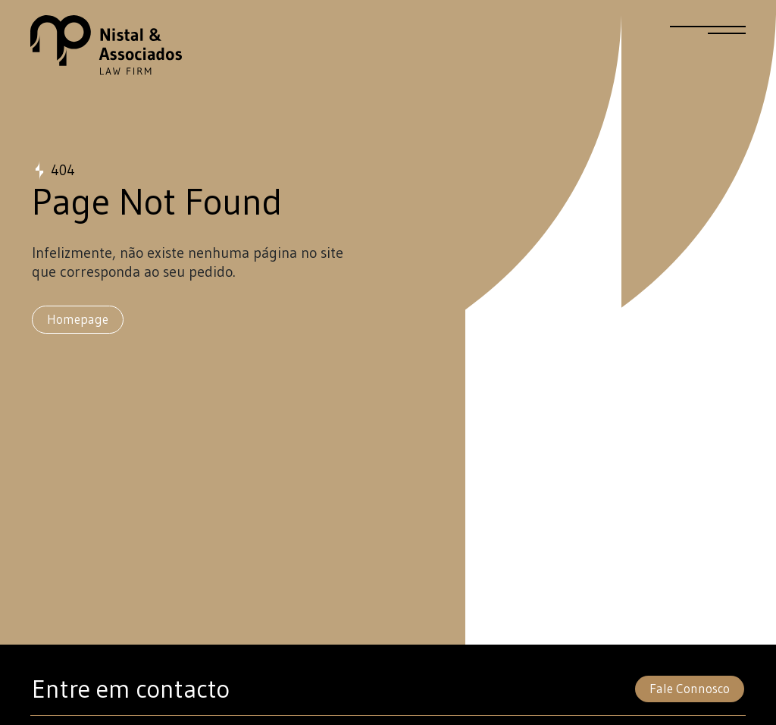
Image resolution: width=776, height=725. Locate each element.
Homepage (77, 319)
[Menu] (708, 36)
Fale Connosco (689, 688)
